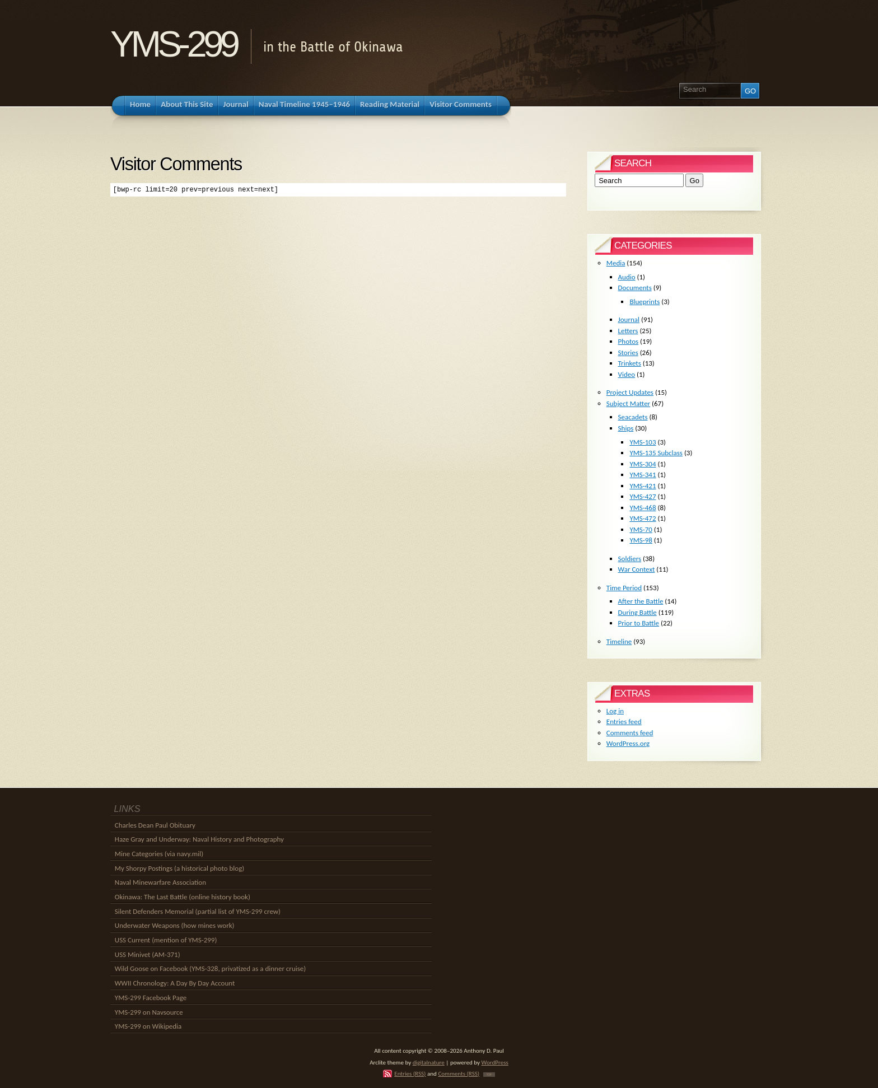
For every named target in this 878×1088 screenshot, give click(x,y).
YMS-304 (642, 464)
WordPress (495, 1062)
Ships (626, 428)
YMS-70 (640, 529)
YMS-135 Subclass (656, 453)
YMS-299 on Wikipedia (148, 1026)
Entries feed (624, 721)
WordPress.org (628, 743)
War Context (636, 569)
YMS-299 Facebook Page (150, 997)
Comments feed (629, 733)
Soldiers (630, 558)
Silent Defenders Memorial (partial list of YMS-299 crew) (198, 911)
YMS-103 (642, 442)
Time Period (624, 587)
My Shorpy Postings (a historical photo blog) (179, 868)
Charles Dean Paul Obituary (155, 825)
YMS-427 (642, 496)
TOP (489, 1074)
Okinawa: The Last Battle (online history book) (182, 897)
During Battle (637, 612)
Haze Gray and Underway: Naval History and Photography (199, 839)
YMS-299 (173, 44)
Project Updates (629, 392)
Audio (627, 277)
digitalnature (429, 1062)
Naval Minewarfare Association (160, 882)
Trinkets (629, 363)
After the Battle (641, 601)
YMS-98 (640, 540)
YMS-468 (642, 507)
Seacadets (633, 417)
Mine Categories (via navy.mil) (159, 853)
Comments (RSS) (458, 1073)
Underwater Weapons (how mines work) (175, 925)
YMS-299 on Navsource (149, 1012)
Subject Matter (628, 403)
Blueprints (644, 301)
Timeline (619, 641)
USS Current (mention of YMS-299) (166, 940)
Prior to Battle (638, 623)
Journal (628, 319)
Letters (628, 330)
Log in (615, 711)
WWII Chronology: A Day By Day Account (175, 983)
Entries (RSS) (410, 1073)
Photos (628, 341)
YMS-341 (642, 474)
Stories (628, 352)
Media (615, 263)
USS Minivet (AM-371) (147, 954)
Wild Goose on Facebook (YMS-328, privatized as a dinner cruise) (210, 968)
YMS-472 (642, 518)
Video (627, 374)
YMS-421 (642, 486)
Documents (635, 287)
